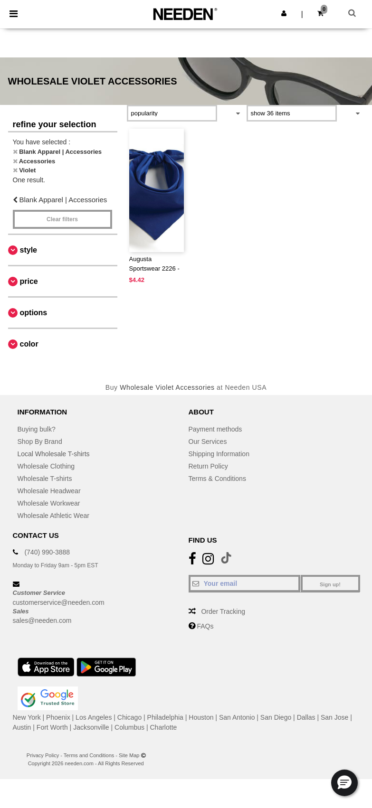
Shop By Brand (40, 441)
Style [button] (28, 250)
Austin (22, 727)
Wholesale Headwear (49, 491)
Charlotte (163, 727)
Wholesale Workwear (49, 503)
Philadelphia (165, 717)
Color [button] (29, 344)
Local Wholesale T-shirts (54, 454)
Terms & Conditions (217, 478)
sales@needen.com (42, 620)
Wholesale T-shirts (45, 478)
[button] (283, 13)
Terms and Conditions (89, 755)
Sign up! (330, 584)
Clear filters (62, 219)
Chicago (129, 717)
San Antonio (237, 717)
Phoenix (58, 717)
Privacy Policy (43, 755)
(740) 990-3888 (47, 552)
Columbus (129, 727)
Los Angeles (94, 717)
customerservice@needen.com (59, 602)
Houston (201, 717)
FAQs (205, 626)
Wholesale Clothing (46, 466)
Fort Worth (52, 727)
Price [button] (29, 281)
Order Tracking (223, 611)
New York (27, 717)
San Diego (275, 717)
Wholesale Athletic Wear (53, 515)
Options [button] (34, 313)
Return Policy (208, 466)
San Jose (334, 717)
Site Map (129, 755)
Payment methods (215, 429)
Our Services (208, 441)
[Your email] (244, 583)
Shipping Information (219, 454)
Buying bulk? (37, 429)
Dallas (306, 717)
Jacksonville (91, 727)
